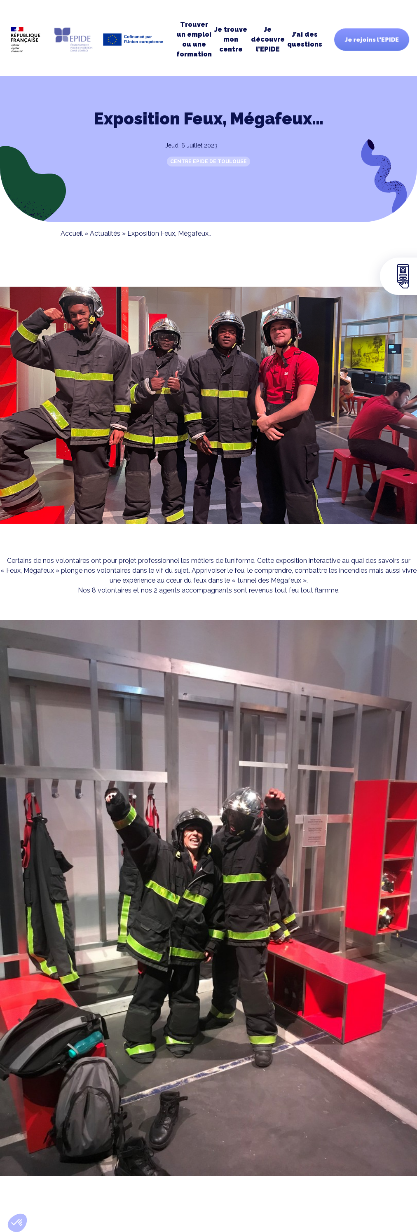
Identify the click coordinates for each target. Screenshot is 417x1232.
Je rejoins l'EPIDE (372, 39)
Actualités (105, 233)
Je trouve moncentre (230, 39)
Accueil (72, 233)
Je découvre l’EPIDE (268, 39)
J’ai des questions (304, 39)
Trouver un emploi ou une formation (194, 39)
